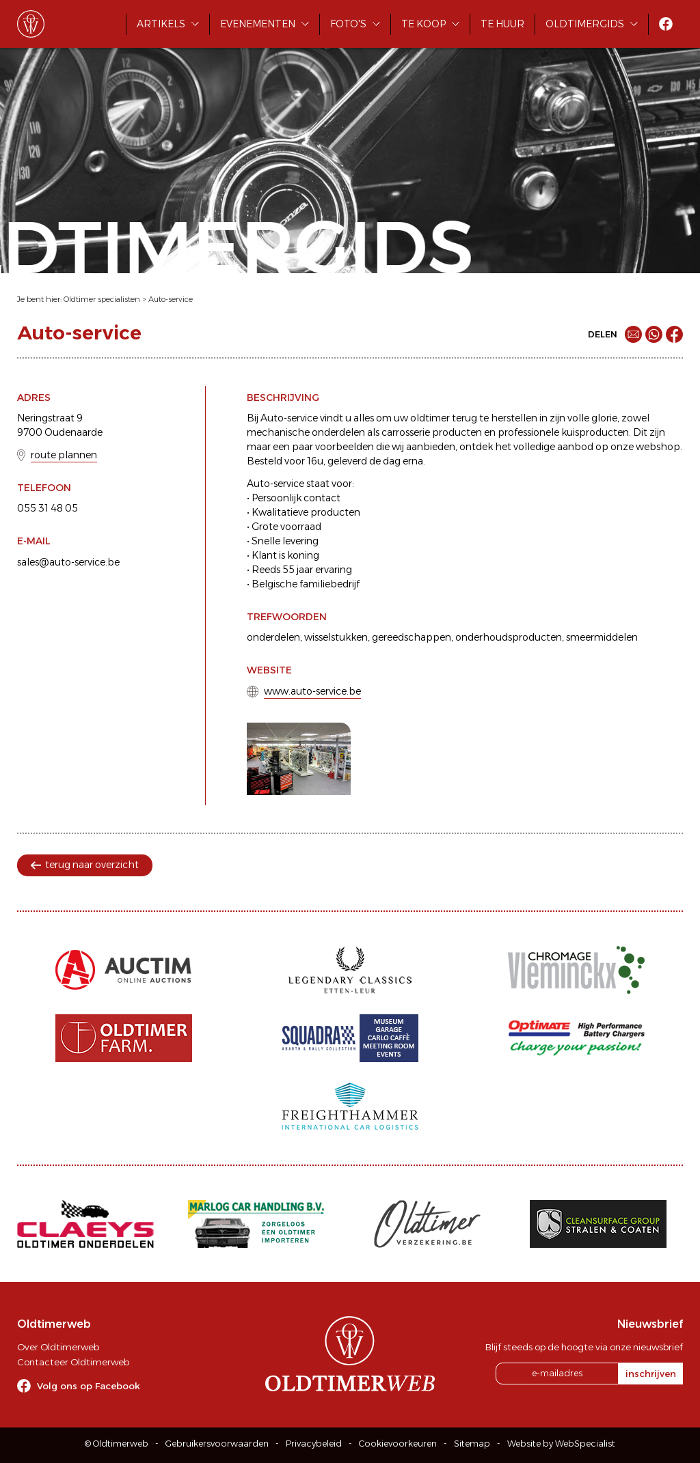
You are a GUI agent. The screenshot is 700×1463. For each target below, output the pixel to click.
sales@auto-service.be (68, 562)
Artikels (161, 24)
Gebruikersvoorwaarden (217, 1443)
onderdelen (273, 637)
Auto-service (170, 299)
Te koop (423, 24)
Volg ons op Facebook (88, 1385)
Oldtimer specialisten (102, 299)
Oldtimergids (585, 24)
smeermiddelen (602, 637)
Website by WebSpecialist (561, 1443)
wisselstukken (336, 637)
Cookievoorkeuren (398, 1443)
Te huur (502, 24)
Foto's (348, 24)
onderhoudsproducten (508, 637)
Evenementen (257, 24)
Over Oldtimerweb (58, 1346)
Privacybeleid (314, 1443)
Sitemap (472, 1443)
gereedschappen (411, 637)
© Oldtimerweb (116, 1443)
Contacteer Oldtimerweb (73, 1361)
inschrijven (650, 1373)
